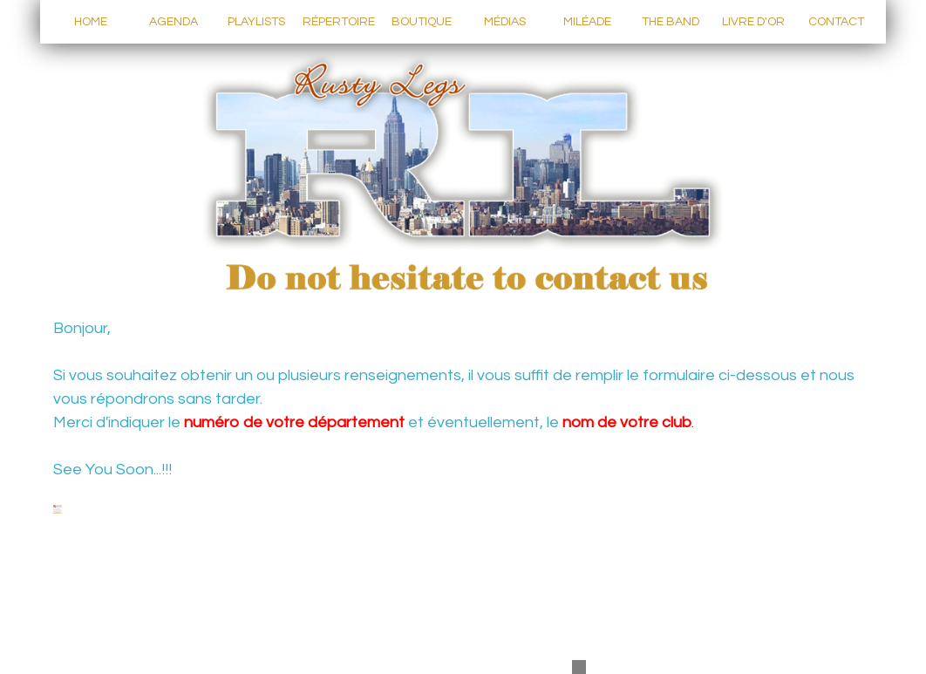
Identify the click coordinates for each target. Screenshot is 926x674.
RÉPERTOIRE (339, 22)
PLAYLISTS (256, 22)
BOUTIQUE (422, 22)
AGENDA (173, 22)
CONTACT (836, 22)
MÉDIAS (505, 22)
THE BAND (670, 22)
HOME (90, 22)
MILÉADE (587, 22)
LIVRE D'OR (753, 22)
